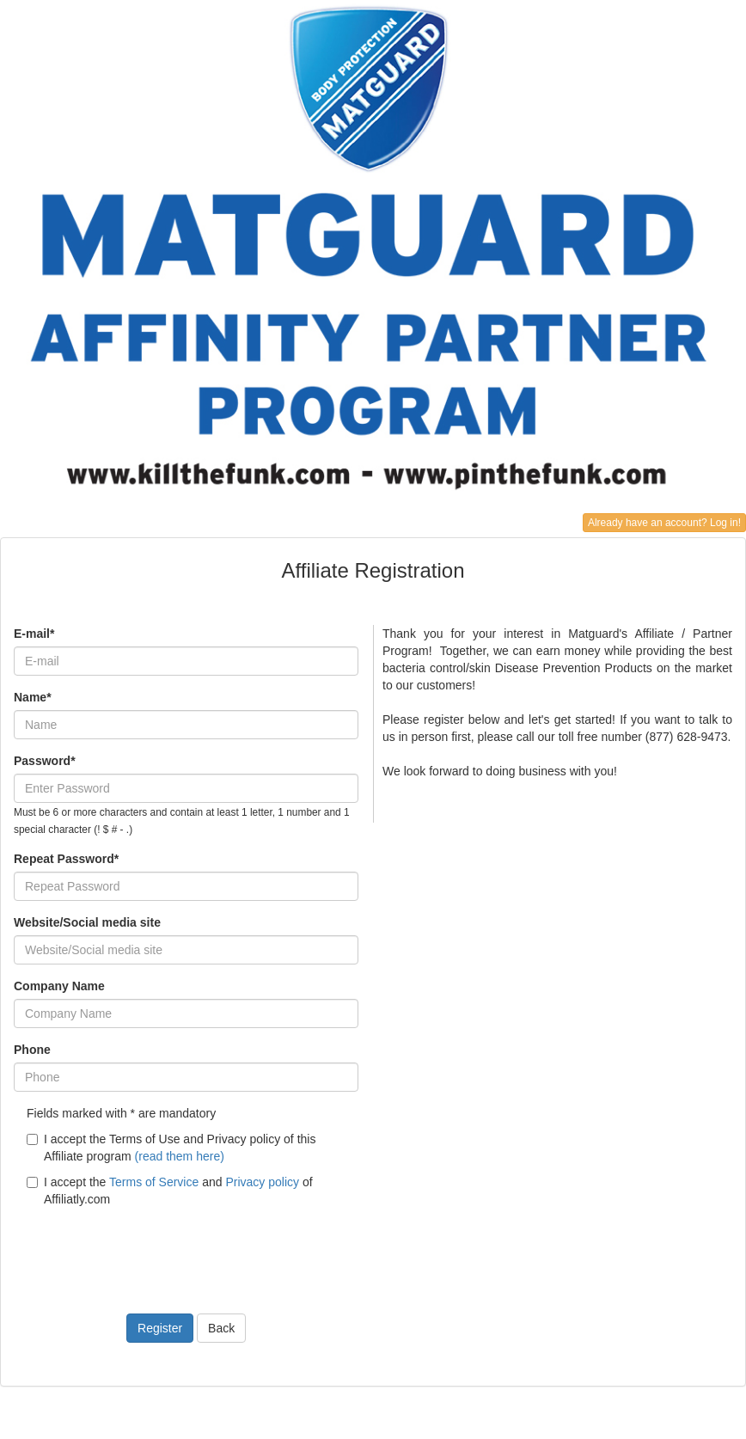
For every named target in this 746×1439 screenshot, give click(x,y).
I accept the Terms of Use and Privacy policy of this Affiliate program (171, 1147)
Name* (33, 697)
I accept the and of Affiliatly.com (170, 1190)
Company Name (59, 986)
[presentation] (144, 1249)
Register (160, 1328)
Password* (45, 761)
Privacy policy (262, 1182)
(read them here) (179, 1156)
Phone (32, 1049)
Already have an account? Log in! (664, 523)
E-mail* (34, 633)
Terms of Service (154, 1182)
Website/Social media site (87, 922)
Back (221, 1328)
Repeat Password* (66, 859)
